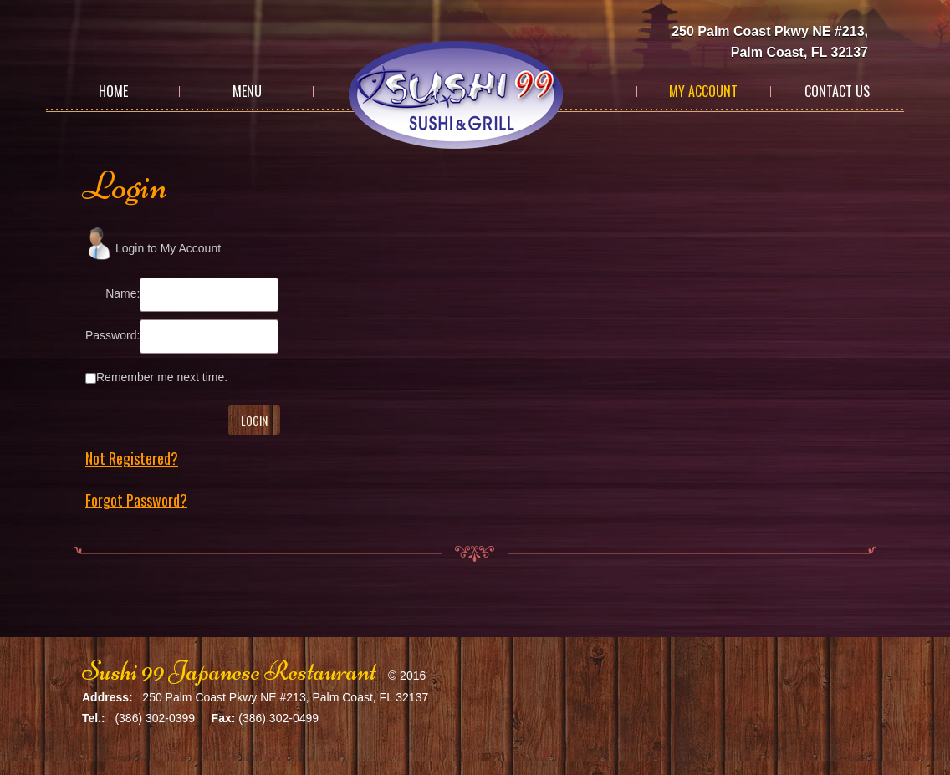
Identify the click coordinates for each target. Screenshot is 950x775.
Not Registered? (131, 458)
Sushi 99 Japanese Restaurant (229, 671)
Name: (122, 293)
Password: (112, 335)
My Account (703, 91)
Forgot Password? (136, 500)
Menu (247, 91)
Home (113, 91)
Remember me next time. (161, 377)
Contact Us (837, 91)
